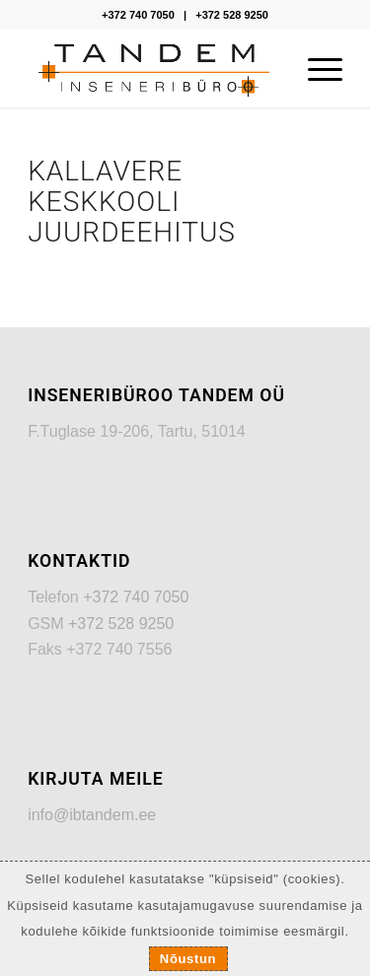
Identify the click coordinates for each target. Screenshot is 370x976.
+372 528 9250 (231, 15)
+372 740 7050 (138, 15)
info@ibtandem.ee (92, 814)
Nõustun (188, 958)
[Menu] (315, 68)
